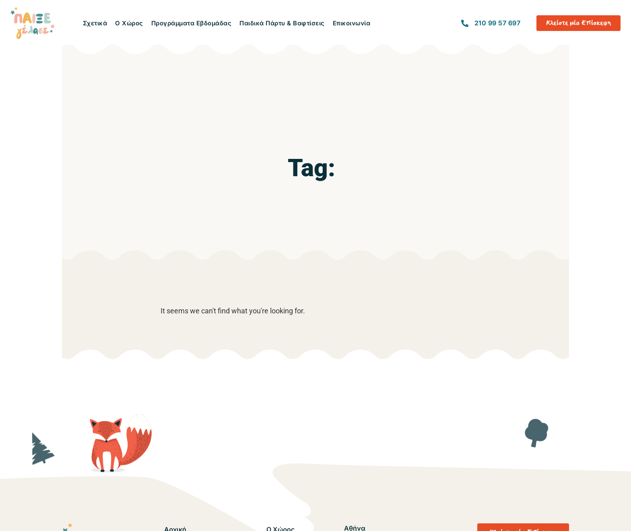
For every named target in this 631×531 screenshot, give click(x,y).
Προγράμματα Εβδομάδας (191, 23)
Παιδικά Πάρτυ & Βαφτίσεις (282, 23)
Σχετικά (95, 23)
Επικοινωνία (352, 23)
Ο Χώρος (129, 23)
